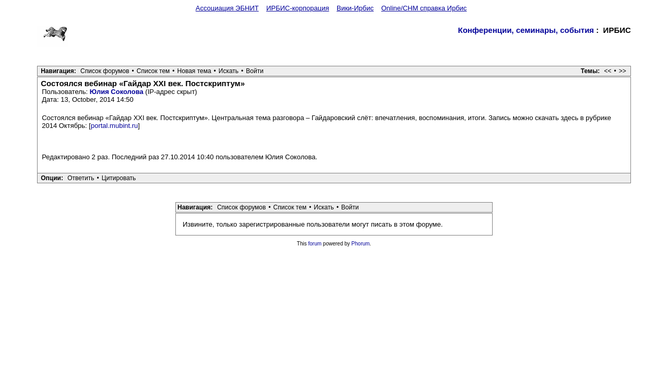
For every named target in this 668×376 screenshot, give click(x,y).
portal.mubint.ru (114, 126)
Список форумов (104, 71)
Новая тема (194, 71)
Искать (228, 71)
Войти (255, 71)
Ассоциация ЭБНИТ (227, 8)
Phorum (360, 243)
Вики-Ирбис (355, 8)
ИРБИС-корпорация (297, 8)
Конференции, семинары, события (526, 30)
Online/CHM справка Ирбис (424, 8)
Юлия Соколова (117, 92)
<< (608, 71)
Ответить (80, 178)
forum (315, 243)
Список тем (153, 71)
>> (622, 71)
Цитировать (119, 178)
